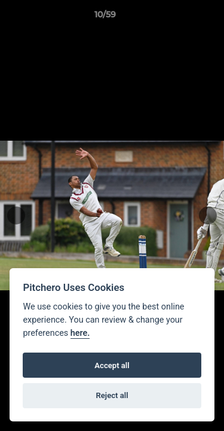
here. (80, 333)
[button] (181, 17)
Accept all (111, 365)
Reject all (112, 395)
